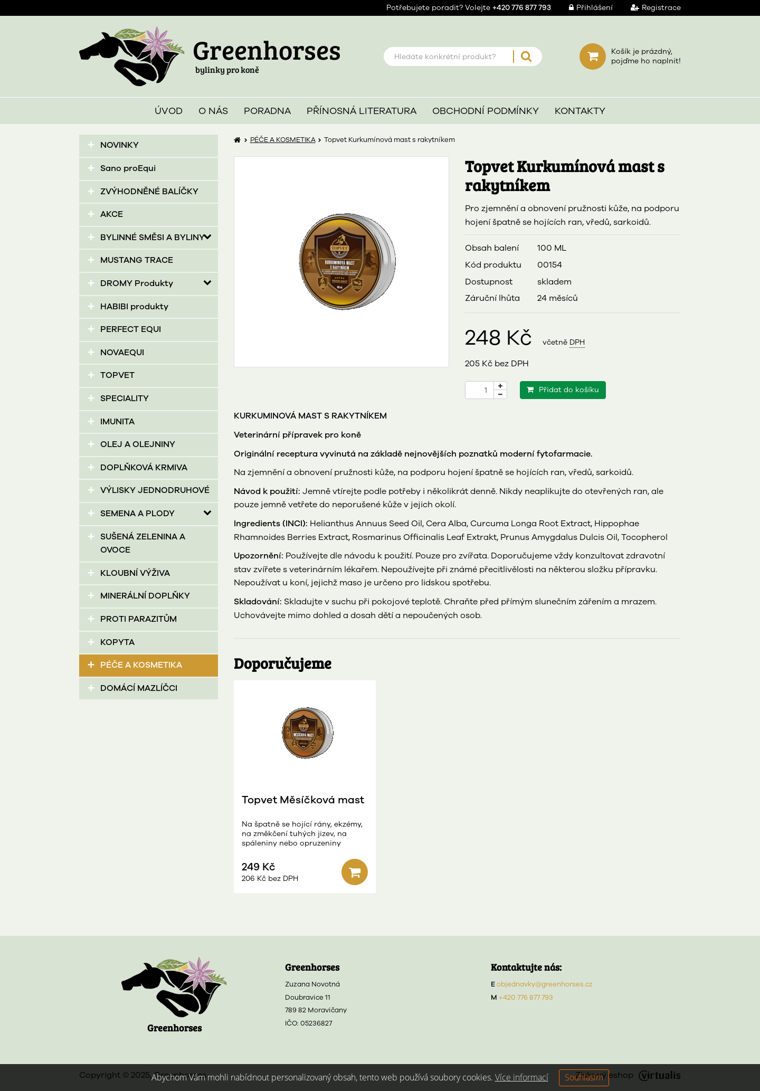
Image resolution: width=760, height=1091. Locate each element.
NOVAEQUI (122, 352)
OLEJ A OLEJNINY (137, 444)
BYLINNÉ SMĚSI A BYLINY (152, 237)
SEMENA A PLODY (137, 513)
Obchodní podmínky (485, 111)
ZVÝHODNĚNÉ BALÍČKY (149, 191)
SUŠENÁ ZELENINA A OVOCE (142, 543)
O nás (213, 111)
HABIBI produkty (134, 306)
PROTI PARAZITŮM (138, 619)
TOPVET (117, 375)
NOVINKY (119, 145)
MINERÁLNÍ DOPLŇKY (145, 596)
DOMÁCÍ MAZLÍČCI (138, 688)
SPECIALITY (124, 398)
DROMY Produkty (136, 283)
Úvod (169, 111)
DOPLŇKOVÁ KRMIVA (143, 467)
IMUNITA (117, 422)
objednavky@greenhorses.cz (545, 984)
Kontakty (580, 111)
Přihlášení (583, 8)
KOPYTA (117, 642)
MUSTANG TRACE (136, 260)
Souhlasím (584, 1077)
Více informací (521, 1077)
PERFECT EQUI (130, 329)
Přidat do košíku (563, 390)
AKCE (111, 214)
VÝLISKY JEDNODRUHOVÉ (155, 490)
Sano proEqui (128, 168)
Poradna (267, 111)
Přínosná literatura (361, 111)
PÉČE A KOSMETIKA (141, 665)
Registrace (648, 8)
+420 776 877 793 (526, 997)
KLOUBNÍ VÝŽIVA (135, 573)
